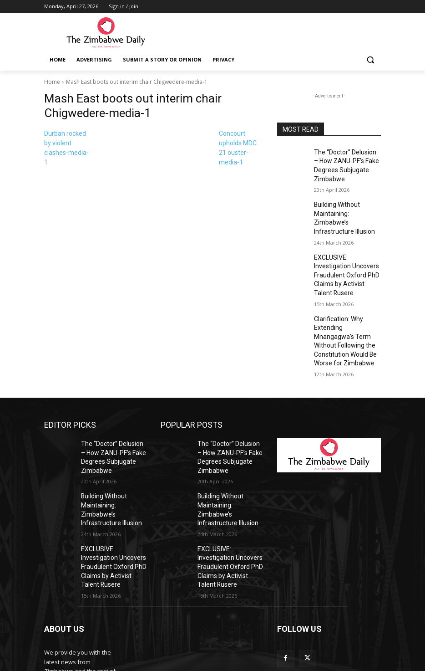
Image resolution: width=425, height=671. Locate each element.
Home (52, 82)
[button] (370, 60)
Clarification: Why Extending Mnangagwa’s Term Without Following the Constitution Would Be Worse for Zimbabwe (347, 301)
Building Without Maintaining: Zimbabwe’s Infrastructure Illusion (345, 207)
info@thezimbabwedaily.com (84, 630)
